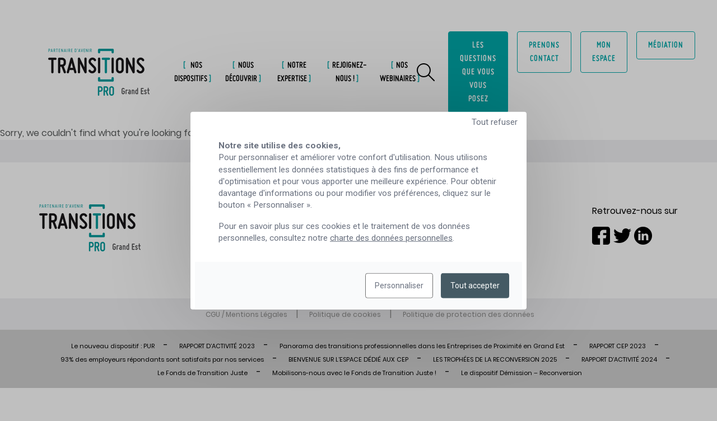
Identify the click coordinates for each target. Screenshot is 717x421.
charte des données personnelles (391, 238)
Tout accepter (475, 285)
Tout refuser (495, 122)
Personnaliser (399, 285)
